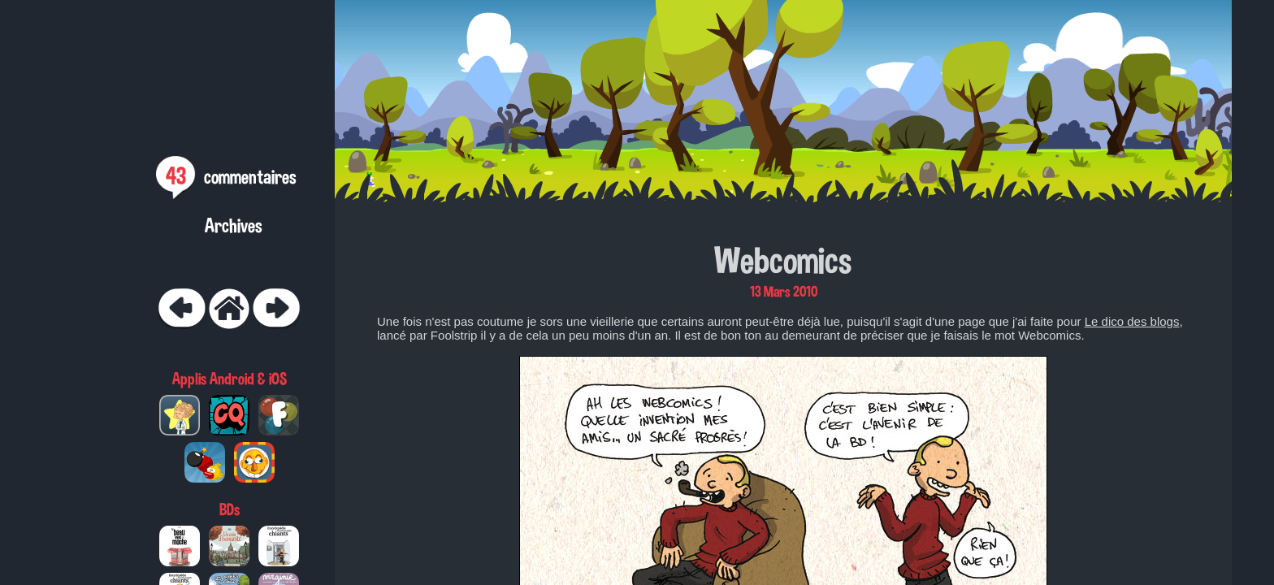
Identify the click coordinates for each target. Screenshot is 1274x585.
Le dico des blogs (1132, 321)
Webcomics (783, 260)
